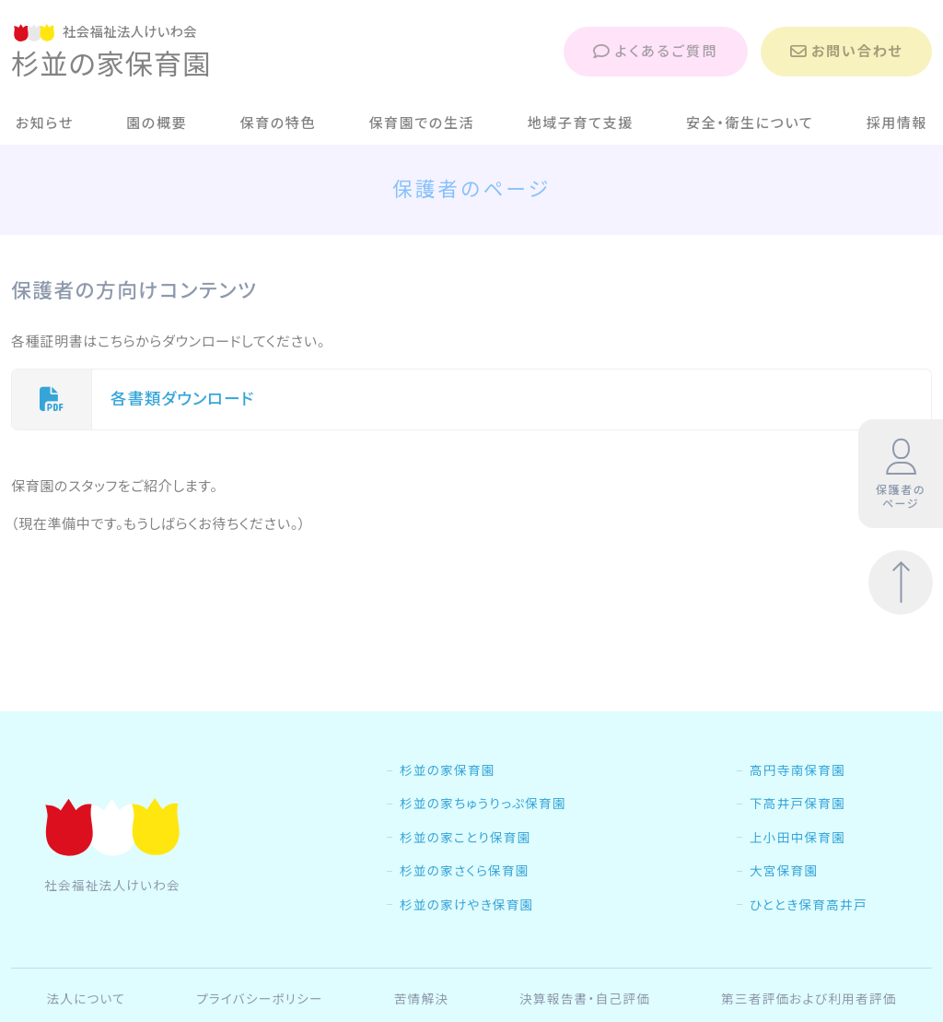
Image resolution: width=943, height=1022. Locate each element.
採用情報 (897, 123)
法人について (85, 999)
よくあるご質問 (655, 51)
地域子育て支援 (581, 123)
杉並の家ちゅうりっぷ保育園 (483, 803)
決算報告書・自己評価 (584, 999)
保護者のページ (901, 474)
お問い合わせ (846, 51)
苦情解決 (421, 999)
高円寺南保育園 (797, 770)
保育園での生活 (421, 123)
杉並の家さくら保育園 (465, 870)
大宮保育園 (784, 870)
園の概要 (156, 123)
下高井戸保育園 (797, 803)
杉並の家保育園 (447, 770)
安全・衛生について (749, 123)
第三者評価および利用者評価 (809, 999)
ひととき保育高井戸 (808, 905)
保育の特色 (278, 123)
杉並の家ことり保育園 (465, 837)
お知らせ (45, 123)
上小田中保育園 (797, 837)
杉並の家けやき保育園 (466, 905)
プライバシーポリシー (259, 999)
